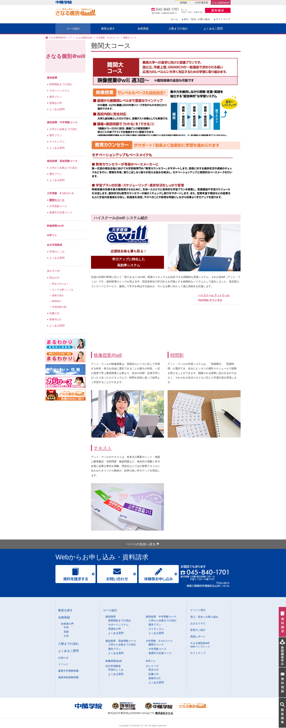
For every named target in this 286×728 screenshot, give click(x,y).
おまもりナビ (198, 623)
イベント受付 (198, 610)
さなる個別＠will (84, 37)
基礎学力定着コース (61, 212)
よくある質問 (57, 109)
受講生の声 (56, 103)
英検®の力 (55, 319)
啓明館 (183, 2)
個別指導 (52, 77)
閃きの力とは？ (61, 284)
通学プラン (56, 96)
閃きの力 (54, 277)
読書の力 (54, 313)
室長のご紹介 (198, 629)
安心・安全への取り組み (197, 19)
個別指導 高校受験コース (62, 161)
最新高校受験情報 (68, 677)
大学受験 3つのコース (107, 37)
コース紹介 (73, 28)
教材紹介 (57, 301)
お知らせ (63, 657)
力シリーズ (53, 270)
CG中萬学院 (201, 2)
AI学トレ (52, 235)
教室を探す (108, 28)
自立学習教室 (54, 244)
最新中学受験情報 (68, 670)
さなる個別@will (220, 2)
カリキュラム (57, 141)
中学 (66, 627)
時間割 (176, 355)
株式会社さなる (164, 713)
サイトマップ (223, 19)
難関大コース (57, 200)
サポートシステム (60, 90)
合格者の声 (67, 623)
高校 (66, 631)
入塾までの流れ (178, 28)
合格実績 (143, 28)
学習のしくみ (57, 251)
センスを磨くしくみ (63, 289)
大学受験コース (58, 206)
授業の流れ (58, 295)
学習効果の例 (59, 307)
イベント (63, 664)
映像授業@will (108, 355)
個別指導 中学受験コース (62, 122)
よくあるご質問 (213, 28)
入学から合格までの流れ (63, 129)
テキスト (103, 448)
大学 (66, 635)
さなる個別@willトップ (60, 37)
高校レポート (198, 636)
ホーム (174, 19)
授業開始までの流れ (61, 84)
